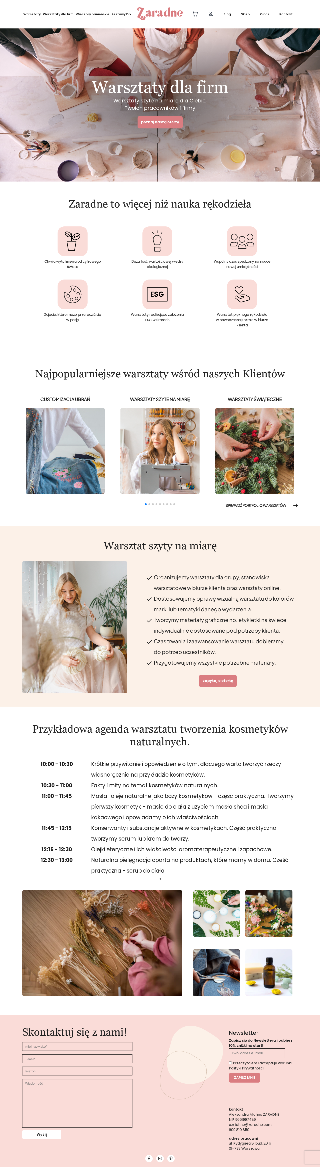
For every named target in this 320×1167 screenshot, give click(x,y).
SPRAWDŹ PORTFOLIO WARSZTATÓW (262, 505)
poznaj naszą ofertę (160, 122)
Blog (227, 14)
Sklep (245, 14)
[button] (146, 504)
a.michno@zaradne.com (250, 1124)
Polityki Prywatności (246, 1068)
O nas (264, 14)
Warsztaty (32, 14)
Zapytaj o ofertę (218, 680)
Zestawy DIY (121, 14)
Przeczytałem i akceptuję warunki (260, 1066)
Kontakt (286, 14)
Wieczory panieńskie (92, 14)
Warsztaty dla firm (58, 14)
